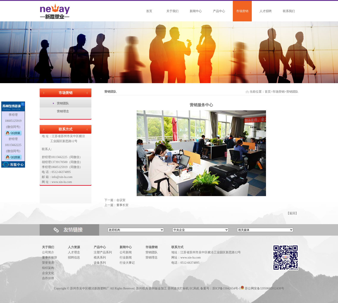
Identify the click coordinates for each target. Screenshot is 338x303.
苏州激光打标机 (178, 288)
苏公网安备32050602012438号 (264, 288)
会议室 (120, 200)
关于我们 (172, 11)
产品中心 (219, 11)
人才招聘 (266, 11)
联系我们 (289, 11)
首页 (149, 11)
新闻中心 (196, 11)
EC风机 (194, 288)
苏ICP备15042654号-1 (226, 288)
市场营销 (242, 11)
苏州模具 (142, 288)
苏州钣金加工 (158, 288)
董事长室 (122, 205)
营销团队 (63, 103)
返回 (292, 213)
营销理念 (63, 111)
